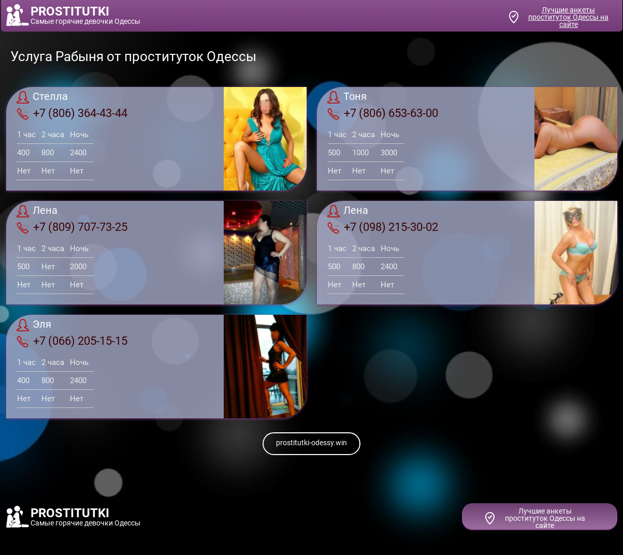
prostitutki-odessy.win (311, 443)
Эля (34, 325)
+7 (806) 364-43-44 (72, 113)
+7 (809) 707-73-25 (72, 227)
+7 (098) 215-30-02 (382, 227)
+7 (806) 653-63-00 (382, 113)
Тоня (347, 97)
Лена (37, 211)
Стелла (42, 97)
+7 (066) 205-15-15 (72, 341)
